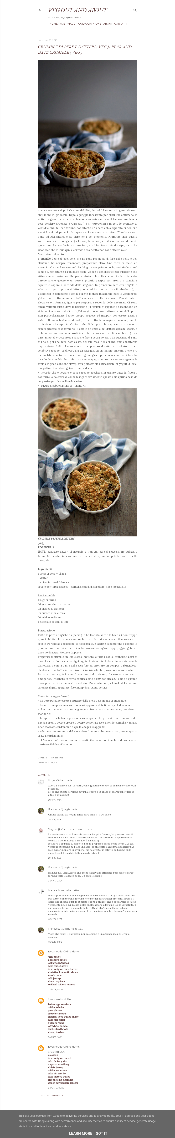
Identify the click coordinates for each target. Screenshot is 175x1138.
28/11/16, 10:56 (54, 799)
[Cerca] (135, 9)
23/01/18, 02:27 (55, 989)
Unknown (54, 999)
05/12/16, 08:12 (55, 942)
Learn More (80, 1133)
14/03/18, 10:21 (55, 1037)
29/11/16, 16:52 (54, 858)
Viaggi (70, 23)
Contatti (119, 23)
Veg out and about (77, 10)
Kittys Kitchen (56, 780)
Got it (101, 1133)
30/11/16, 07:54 (55, 880)
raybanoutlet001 (58, 951)
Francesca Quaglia (59, 809)
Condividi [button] (42, 757)
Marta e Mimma (58, 890)
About (106, 23)
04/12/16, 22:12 (55, 919)
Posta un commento (50, 1095)
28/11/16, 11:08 (54, 819)
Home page (56, 23)
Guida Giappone (88, 23)
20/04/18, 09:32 (56, 1087)
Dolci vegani (51, 762)
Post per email (57, 757)
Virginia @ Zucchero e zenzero (66, 829)
